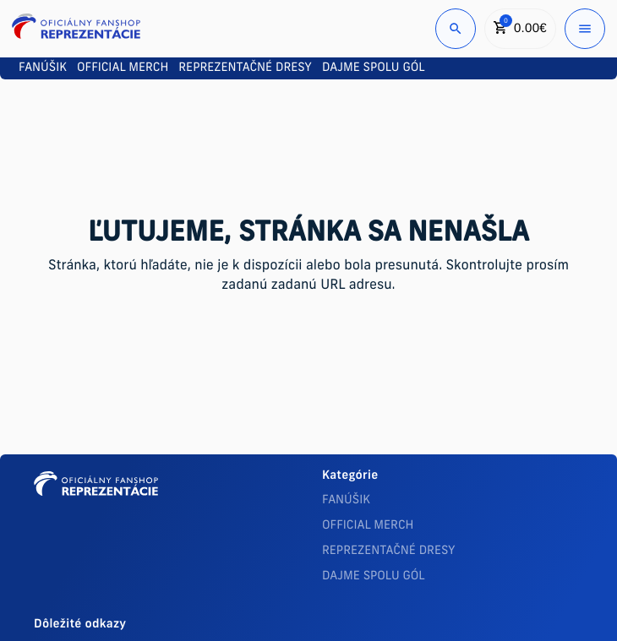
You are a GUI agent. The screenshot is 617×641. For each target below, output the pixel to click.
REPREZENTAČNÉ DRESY (389, 551)
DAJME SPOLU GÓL (373, 576)
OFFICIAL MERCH (367, 525)
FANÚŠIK (346, 500)
